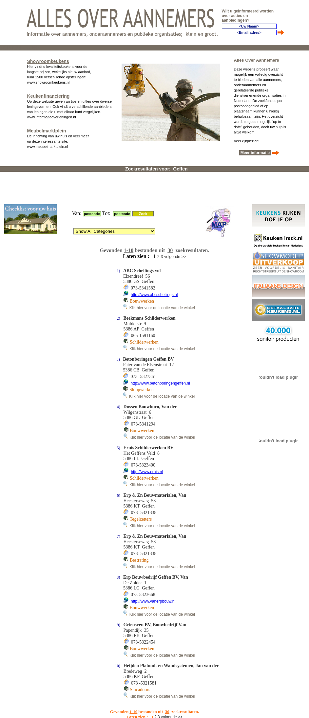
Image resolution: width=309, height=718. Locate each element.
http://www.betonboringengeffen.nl (160, 353)
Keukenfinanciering (48, 95)
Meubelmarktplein (46, 130)
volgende (172, 227)
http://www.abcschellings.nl (154, 265)
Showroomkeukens (48, 61)
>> (184, 227)
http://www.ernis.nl (147, 442)
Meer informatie (255, 152)
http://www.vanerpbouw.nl (153, 571)
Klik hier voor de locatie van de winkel (159, 278)
